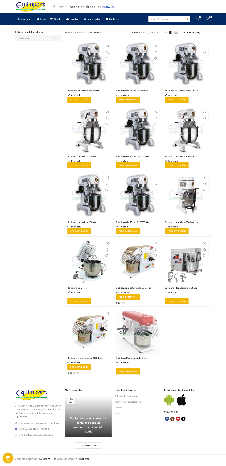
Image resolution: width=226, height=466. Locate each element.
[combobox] (38, 41)
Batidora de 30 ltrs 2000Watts (182, 159)
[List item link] (137, 399)
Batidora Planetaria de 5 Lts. (132, 361)
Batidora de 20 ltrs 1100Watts (182, 93)
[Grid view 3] (170, 36)
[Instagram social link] (172, 421)
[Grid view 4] (176, 36)
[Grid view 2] (165, 36)
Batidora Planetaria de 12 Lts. (182, 290)
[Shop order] (196, 36)
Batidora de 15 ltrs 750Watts (133, 93)
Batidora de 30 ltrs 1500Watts (133, 159)
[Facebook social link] (167, 421)
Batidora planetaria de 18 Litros (85, 361)
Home (68, 35)
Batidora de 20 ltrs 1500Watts (85, 159)
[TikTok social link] (183, 421)
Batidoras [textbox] (23, 41)
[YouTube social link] (178, 421)
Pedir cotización (79, 103)
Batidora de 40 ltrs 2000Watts (85, 225)
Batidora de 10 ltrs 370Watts (84, 93)
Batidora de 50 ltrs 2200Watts (133, 225)
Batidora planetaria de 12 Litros (134, 290)
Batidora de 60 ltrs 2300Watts (182, 225)
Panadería (81, 35)
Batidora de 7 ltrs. (77, 290)
